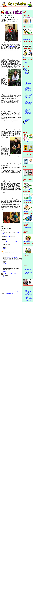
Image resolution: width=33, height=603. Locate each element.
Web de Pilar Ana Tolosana (27, 271)
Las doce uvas (27, 120)
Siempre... (26, 111)
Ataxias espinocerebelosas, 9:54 (28, 63)
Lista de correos (25, 211)
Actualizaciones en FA (26, 189)
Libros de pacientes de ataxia (27, 253)
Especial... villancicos (28, 117)
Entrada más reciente (4, 291)
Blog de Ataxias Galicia (28, 291)
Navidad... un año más (28, 109)
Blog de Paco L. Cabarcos (29, 298)
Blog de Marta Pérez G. (28, 297)
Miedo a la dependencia (28, 105)
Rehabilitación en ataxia (28, 228)
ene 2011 (26, 70)
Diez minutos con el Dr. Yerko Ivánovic (28, 119)
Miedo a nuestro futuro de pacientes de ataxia (28, 108)
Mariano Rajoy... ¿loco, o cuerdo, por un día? (28, 116)
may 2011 (26, 74)
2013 (25, 122)
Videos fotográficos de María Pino (28, 87)
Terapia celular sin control (27, 200)
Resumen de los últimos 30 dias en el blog (28, 104)
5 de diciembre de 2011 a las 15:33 (12, 257)
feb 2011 (26, 71)
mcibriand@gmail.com (26, 39)
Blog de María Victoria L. (28, 300)
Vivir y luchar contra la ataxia (9, 22)
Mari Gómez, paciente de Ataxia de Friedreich (28, 114)
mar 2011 (26, 72)
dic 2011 (26, 80)
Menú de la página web (26, 141)
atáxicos (13, 237)
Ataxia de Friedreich (11, 46)
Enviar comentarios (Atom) (9, 293)
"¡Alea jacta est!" (27, 110)
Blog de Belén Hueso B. (28, 294)
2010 (25, 68)
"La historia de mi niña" (28, 94)
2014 (25, 123)
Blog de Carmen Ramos (28, 295)
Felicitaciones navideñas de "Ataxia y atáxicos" (28, 102)
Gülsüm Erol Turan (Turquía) (27, 98)
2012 (25, 121)
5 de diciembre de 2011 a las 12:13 (11, 241)
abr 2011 (26, 73)
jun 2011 (26, 75)
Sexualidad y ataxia (28, 227)
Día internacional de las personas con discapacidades (28, 84)
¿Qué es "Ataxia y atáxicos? (27, 57)
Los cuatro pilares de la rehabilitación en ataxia (28, 100)
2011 (25, 69)
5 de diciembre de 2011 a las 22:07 (10, 273)
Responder (4, 248)
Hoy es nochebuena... (28, 112)
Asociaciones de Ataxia (26, 241)
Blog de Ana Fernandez (28, 296)
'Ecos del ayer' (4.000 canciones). (28, 270)
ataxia (5, 237)
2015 (25, 124)
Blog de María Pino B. (28, 293)
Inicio (12, 291)
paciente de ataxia (16, 237)
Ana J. (4, 273)
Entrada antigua (19, 291)
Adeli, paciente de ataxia (28, 115)
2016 (25, 125)
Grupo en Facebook (26, 222)
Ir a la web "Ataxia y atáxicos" (27, 24)
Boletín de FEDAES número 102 (28, 90)
